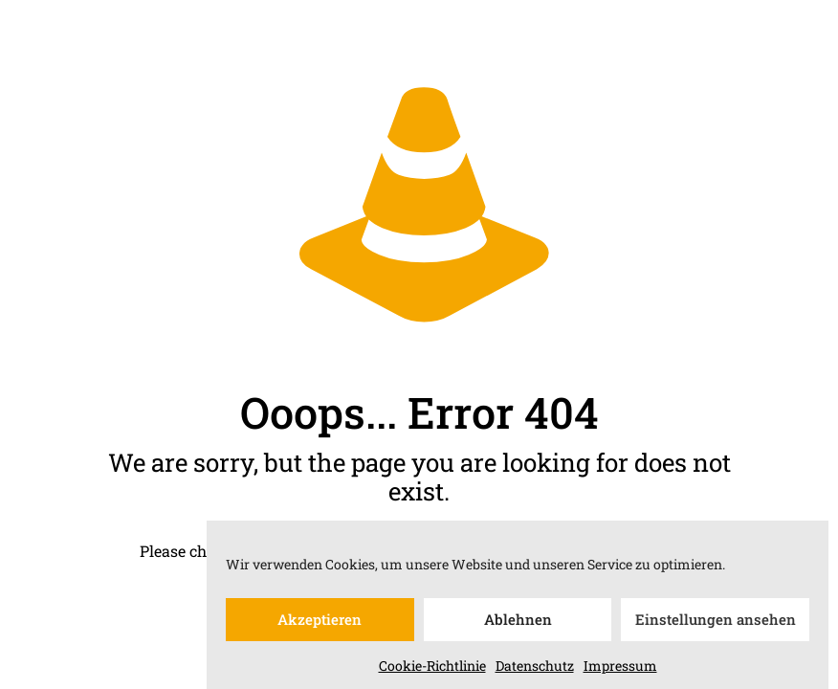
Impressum (620, 671)
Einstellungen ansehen (715, 625)
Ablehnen (518, 625)
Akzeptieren (319, 625)
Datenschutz (535, 671)
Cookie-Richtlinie (432, 671)
